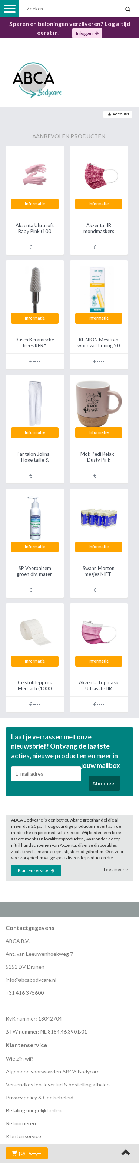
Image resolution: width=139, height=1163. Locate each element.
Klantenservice (36, 870)
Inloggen (87, 33)
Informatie (35, 203)
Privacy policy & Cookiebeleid (39, 1097)
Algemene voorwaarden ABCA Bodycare (53, 1071)
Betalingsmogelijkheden (34, 1110)
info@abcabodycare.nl (31, 980)
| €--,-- (26, 1153)
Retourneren (21, 1123)
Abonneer (104, 783)
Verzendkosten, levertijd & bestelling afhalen (58, 1084)
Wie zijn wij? (19, 1058)
